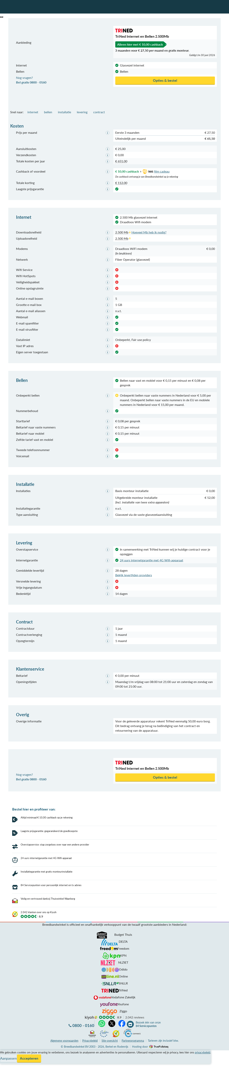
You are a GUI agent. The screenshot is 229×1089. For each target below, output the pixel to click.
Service (5, 1044)
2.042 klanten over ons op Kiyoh (38, 898)
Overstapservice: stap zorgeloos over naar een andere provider (55, 844)
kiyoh (91, 1004)
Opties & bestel (165, 80)
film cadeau (156, 171)
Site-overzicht (110, 1027)
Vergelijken (7, 1039)
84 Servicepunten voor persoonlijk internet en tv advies (51, 871)
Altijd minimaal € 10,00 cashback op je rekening (47, 817)
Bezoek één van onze (148, 1010)
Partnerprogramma (133, 1027)
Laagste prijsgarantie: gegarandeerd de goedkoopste (49, 831)
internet (32, 112)
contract (99, 112)
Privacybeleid (90, 1027)
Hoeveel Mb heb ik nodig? (148, 232)
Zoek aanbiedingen (17, 1083)
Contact (5, 1053)
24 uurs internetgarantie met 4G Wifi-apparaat (151, 560)
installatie (64, 112)
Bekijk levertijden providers (133, 575)
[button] (1, 17)
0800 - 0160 (83, 1012)
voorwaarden (64, 1027)
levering (82, 112)
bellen (48, 112)
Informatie (7, 1048)
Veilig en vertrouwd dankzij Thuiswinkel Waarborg (48, 885)
